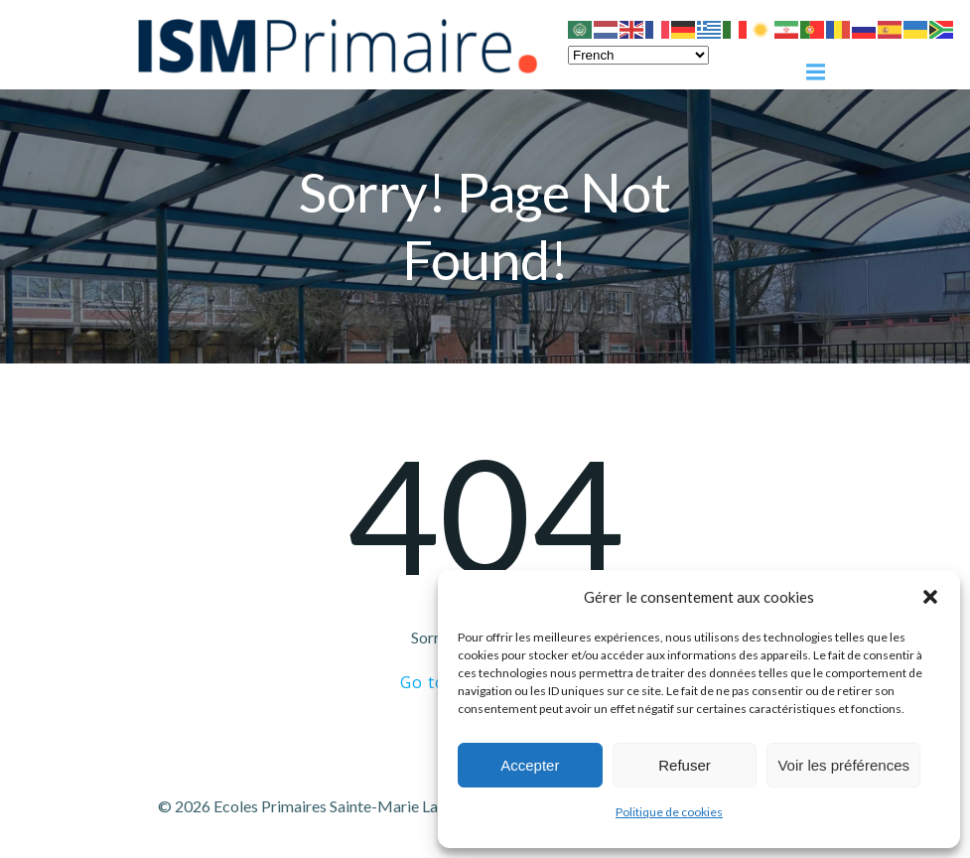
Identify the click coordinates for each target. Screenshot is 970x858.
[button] (930, 597)
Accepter (529, 765)
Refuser (684, 765)
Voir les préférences (843, 765)
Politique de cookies (669, 811)
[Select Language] (638, 55)
